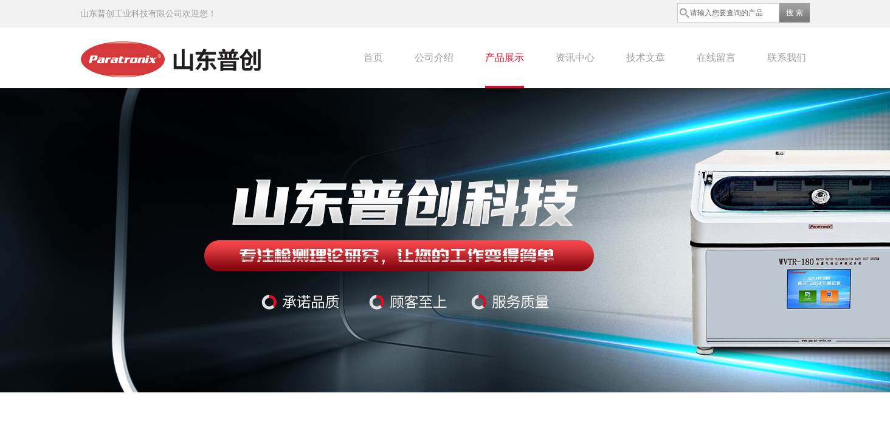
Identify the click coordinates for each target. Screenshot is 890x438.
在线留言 (716, 57)
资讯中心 (575, 57)
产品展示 (504, 57)
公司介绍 (434, 57)
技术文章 (645, 57)
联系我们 (786, 57)
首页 (373, 57)
